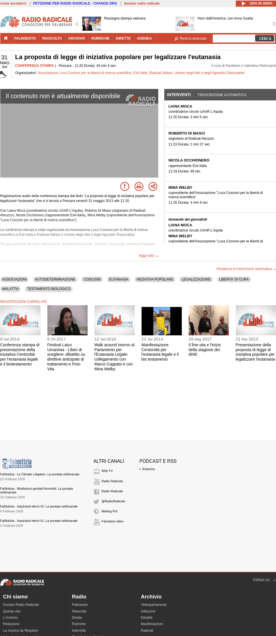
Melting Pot (109, 511)
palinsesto (25, 38)
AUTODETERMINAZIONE (55, 279)
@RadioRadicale (114, 501)
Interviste (79, 631)
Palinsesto (80, 605)
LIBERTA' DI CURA (234, 279)
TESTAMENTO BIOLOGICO (49, 289)
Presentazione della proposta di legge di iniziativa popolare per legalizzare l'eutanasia (255, 352)
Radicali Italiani (160, 73)
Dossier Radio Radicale (21, 605)
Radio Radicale (112, 481)
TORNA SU (261, 580)
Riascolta (79, 611)
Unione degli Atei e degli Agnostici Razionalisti (209, 73)
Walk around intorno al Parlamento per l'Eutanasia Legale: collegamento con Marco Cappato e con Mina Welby (114, 357)
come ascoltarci (13, 3)
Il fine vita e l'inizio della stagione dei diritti (205, 350)
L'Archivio (10, 618)
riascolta (52, 38)
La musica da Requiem (20, 631)
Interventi (179, 94)
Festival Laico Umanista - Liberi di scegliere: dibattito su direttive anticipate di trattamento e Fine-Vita (66, 357)
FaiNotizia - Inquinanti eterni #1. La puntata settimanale (39, 520)
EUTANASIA (118, 279)
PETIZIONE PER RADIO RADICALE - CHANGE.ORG (75, 3)
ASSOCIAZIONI (14, 279)
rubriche (100, 38)
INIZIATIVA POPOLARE (155, 279)
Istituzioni (148, 611)
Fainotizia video (112, 521)
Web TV (107, 470)
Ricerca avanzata (193, 38)
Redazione (11, 624)
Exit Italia (140, 73)
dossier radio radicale (142, 3)
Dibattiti (147, 618)
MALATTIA (10, 289)
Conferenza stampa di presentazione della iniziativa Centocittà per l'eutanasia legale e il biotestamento (20, 354)
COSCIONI (92, 279)
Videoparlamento (154, 605)
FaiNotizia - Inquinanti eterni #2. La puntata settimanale (39, 506)
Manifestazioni (152, 624)
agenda (144, 38)
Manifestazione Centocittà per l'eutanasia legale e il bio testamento (160, 352)
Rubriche (148, 469)
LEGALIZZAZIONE (196, 279)
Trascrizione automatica (222, 95)
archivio (76, 38)
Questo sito (12, 611)
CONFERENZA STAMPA (34, 66)
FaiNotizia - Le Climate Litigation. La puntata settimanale (40, 474)
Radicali (147, 631)
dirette (123, 38)
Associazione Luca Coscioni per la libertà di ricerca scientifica (85, 73)
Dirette (77, 618)
